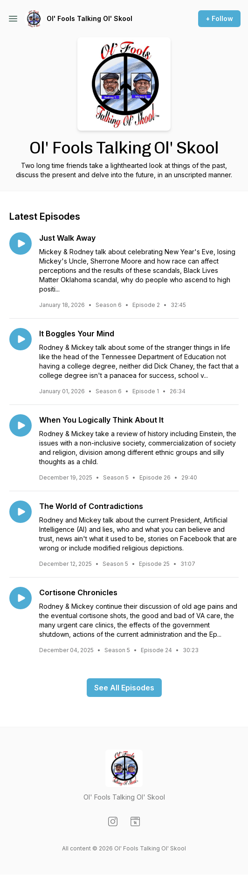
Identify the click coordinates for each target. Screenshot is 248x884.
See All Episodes (124, 687)
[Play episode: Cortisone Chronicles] (20, 598)
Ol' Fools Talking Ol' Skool (89, 18)
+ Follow (219, 18)
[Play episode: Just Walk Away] (20, 243)
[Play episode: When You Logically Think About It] (20, 425)
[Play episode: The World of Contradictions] (20, 512)
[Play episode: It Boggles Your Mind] (20, 339)
